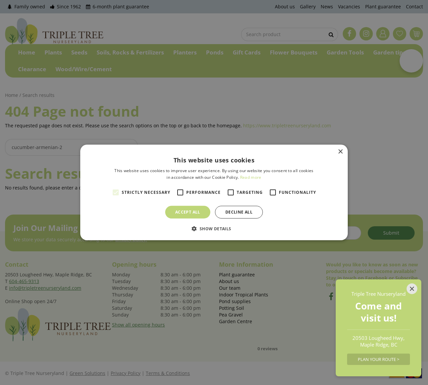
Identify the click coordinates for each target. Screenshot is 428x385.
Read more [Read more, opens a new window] (250, 177)
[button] (214, 228)
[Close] (412, 288)
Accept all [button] (187, 212)
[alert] (214, 192)
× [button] (340, 151)
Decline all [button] (238, 212)
